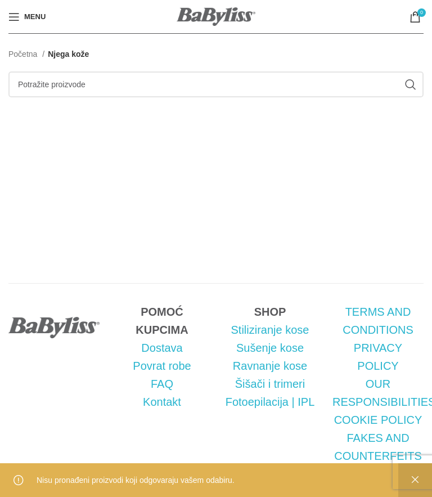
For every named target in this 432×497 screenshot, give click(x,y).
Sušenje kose (270, 348)
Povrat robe (162, 366)
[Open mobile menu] (27, 17)
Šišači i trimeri (270, 384)
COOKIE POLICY (378, 420)
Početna (23, 54)
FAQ (162, 384)
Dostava (161, 348)
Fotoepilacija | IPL (270, 402)
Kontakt (162, 402)
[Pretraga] (216, 84)
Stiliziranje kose (270, 330)
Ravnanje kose (270, 366)
